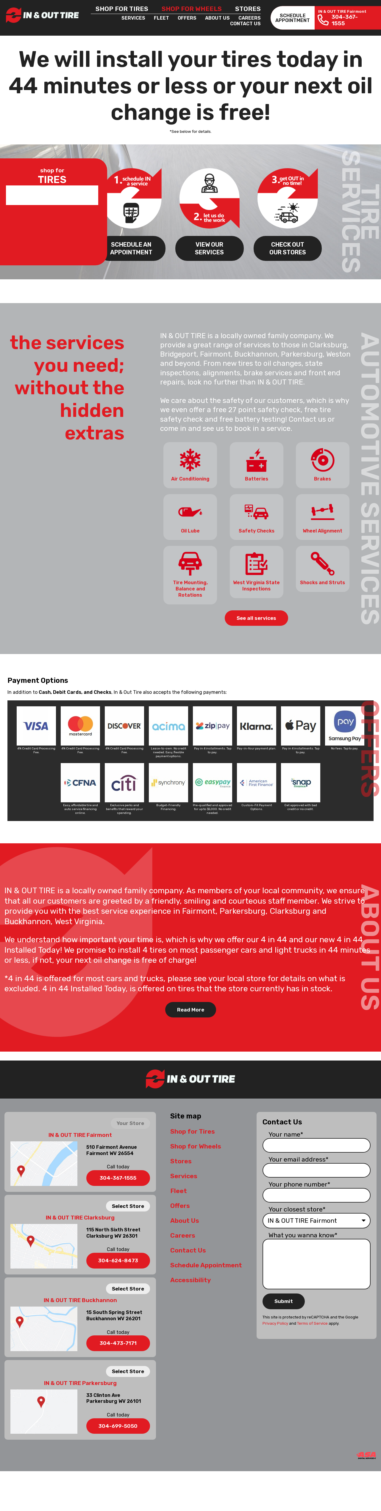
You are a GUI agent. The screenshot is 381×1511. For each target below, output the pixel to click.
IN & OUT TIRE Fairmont (80, 1134)
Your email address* (298, 1158)
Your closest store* (297, 1208)
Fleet (161, 18)
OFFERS (370, 748)
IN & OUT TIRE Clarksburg (80, 1217)
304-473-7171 (118, 1342)
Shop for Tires (122, 8)
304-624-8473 (118, 1260)
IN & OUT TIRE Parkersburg (80, 1382)
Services (133, 18)
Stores (248, 8)
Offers (187, 18)
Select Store (128, 1205)
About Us (217, 18)
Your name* (285, 1133)
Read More (190, 1009)
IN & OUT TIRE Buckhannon (80, 1299)
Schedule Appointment (206, 1264)
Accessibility (190, 1279)
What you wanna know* (303, 1234)
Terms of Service (312, 1322)
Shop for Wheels (192, 8)
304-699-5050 (118, 1425)
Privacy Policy (275, 1322)
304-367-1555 (118, 1177)
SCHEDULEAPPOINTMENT (292, 17)
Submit (283, 1300)
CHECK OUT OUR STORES (287, 248)
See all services (256, 617)
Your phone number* (299, 1183)
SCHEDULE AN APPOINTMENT (131, 248)
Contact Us (245, 23)
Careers (249, 18)
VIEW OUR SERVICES (209, 248)
